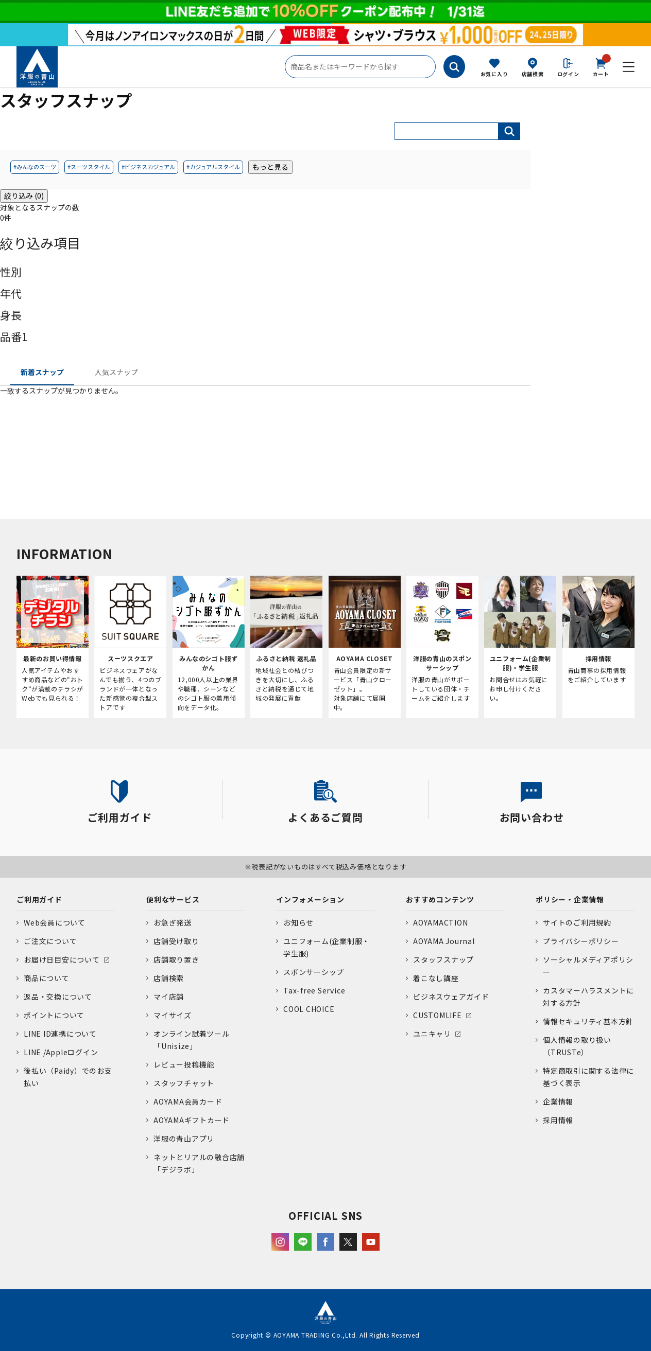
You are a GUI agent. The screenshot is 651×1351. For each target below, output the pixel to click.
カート (601, 66)
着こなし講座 (436, 978)
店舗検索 (533, 74)
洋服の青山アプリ (183, 1138)
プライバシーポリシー (581, 941)
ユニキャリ (432, 1033)
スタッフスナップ (443, 959)
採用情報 (558, 1120)
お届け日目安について (62, 959)
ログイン (568, 74)
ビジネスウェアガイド (451, 996)
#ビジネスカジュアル (148, 167)
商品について (47, 978)
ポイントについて (54, 1015)
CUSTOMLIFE (437, 1015)
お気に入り (494, 74)
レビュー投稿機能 (183, 1064)
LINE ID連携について (60, 1033)
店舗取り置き (176, 959)
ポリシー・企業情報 (570, 899)
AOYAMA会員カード (187, 1101)
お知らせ (298, 922)
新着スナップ (42, 372)
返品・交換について (58, 996)
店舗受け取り (176, 941)
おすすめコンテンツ (440, 899)
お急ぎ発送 (172, 922)
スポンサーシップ (313, 972)
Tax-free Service (314, 990)
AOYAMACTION (440, 922)
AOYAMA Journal (444, 941)
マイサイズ (172, 1015)
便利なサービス (172, 899)
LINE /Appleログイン (61, 1052)
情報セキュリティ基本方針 (588, 1021)
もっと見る (270, 167)
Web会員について (54, 922)
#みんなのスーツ (34, 167)
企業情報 (558, 1101)
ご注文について (50, 941)
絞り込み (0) (24, 195)
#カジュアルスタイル (213, 167)
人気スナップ (116, 372)
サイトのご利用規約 (577, 922)
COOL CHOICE (308, 1009)
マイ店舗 (168, 996)
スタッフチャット (183, 1083)
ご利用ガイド (39, 899)
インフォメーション (310, 899)
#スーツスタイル (88, 167)
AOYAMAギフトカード (191, 1120)
